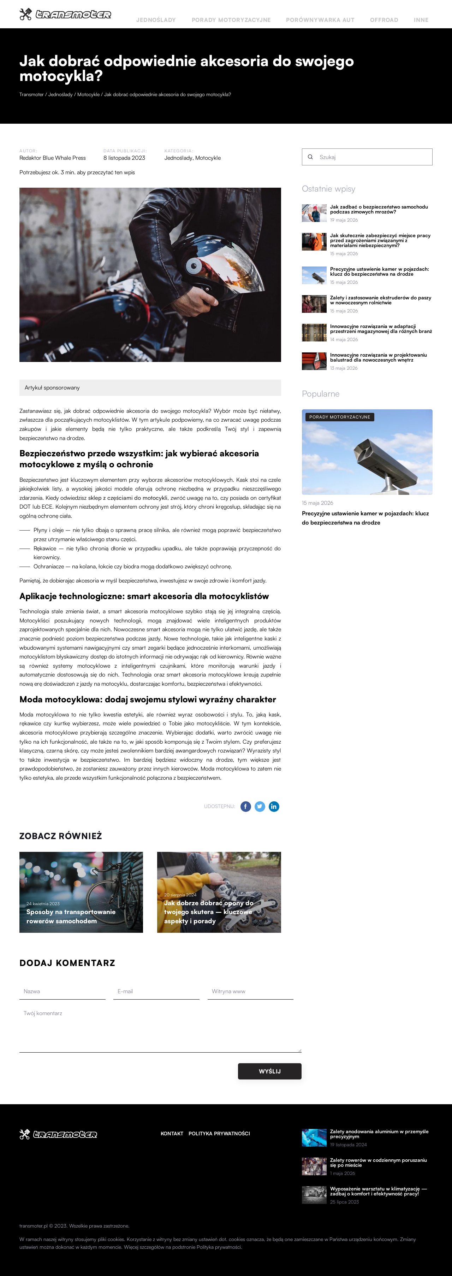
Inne (427, 14)
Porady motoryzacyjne (283, 14)
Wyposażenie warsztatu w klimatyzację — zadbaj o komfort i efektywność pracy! (378, 1191)
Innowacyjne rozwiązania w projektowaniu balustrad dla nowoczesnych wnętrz (378, 357)
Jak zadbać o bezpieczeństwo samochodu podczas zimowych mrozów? (379, 209)
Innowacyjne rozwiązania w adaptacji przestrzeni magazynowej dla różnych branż (381, 329)
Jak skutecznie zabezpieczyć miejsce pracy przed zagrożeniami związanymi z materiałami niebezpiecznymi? (380, 240)
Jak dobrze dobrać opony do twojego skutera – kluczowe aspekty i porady (209, 912)
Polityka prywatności (219, 1133)
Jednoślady (226, 14)
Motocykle (207, 157)
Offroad (401, 14)
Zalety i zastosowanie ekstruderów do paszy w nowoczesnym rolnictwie (380, 300)
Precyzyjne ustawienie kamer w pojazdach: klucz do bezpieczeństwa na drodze (379, 271)
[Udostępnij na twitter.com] (260, 806)
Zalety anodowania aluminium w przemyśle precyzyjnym (379, 1134)
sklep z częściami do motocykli (127, 497)
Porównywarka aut (353, 14)
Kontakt (172, 1133)
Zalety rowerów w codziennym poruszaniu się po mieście (378, 1162)
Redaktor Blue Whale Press (52, 157)
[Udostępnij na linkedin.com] (274, 806)
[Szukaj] (310, 156)
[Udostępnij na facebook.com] (245, 806)
